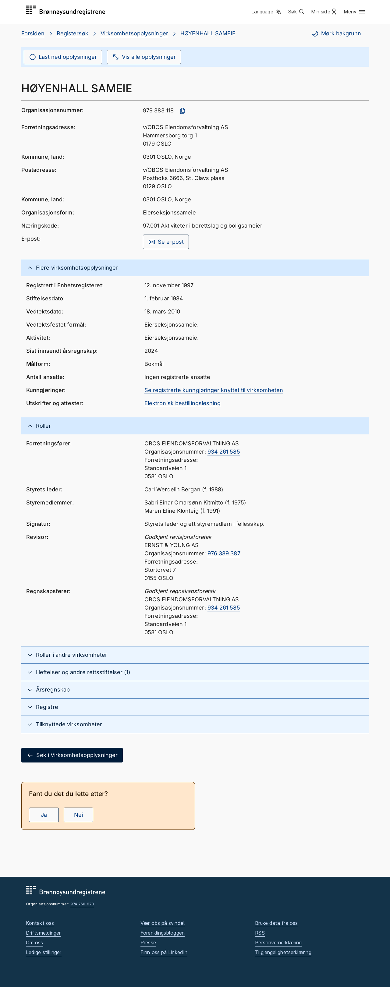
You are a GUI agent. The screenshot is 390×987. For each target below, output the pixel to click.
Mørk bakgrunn (336, 33)
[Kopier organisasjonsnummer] (182, 111)
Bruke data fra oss (276, 923)
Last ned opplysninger (63, 57)
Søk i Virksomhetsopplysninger (72, 755)
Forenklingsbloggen (162, 933)
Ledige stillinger (44, 952)
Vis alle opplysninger (144, 57)
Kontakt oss (40, 923)
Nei (78, 815)
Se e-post (166, 242)
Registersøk (72, 33)
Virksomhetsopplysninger (134, 33)
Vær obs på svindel (162, 923)
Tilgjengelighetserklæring (283, 952)
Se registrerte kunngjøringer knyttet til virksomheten (213, 390)
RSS (259, 933)
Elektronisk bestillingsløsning (182, 403)
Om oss (34, 942)
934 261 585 (223, 451)
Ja (44, 815)
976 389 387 (223, 553)
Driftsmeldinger (43, 933)
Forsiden (32, 33)
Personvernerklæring (278, 942)
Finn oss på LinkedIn (163, 952)
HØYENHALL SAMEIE (208, 33)
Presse (148, 942)
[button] (266, 12)
